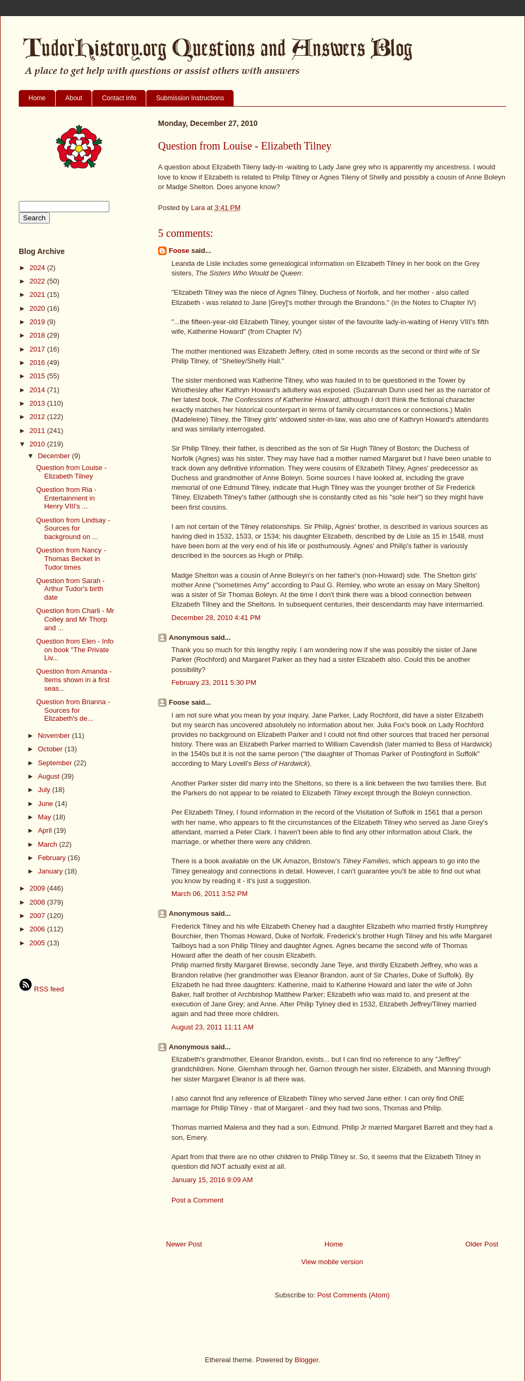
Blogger (306, 1360)
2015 (38, 376)
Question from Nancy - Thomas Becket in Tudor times (71, 558)
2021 (38, 294)
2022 (38, 281)
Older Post (482, 1244)
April (46, 830)
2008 (38, 902)
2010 (38, 444)
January (51, 871)
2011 (38, 431)
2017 (38, 349)
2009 (38, 888)
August (50, 776)
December (55, 456)
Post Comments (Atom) (353, 1295)
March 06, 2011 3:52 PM (209, 894)
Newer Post (184, 1244)
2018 (38, 335)
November (55, 735)
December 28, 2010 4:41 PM (215, 618)
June (46, 804)
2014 (38, 390)
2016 (38, 363)
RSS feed (41, 989)
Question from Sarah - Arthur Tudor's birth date (70, 589)
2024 (38, 268)
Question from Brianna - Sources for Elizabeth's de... (73, 710)
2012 (38, 417)
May (45, 817)
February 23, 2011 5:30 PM (213, 682)
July (45, 790)
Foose (179, 251)
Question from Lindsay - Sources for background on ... (73, 528)
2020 (38, 308)
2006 (38, 929)
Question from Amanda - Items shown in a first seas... (73, 679)
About (73, 98)
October (51, 749)
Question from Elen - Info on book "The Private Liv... (75, 649)
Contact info (119, 98)
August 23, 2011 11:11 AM (212, 1027)
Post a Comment (197, 1200)
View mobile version (332, 1262)
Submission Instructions (190, 98)
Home (37, 98)
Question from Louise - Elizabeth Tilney (71, 472)
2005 (38, 943)
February (53, 858)
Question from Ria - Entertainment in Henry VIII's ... (66, 498)
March (48, 844)
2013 (38, 403)
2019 (38, 322)
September (56, 763)
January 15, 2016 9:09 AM (212, 1180)
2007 (38, 916)
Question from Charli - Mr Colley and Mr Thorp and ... (75, 619)
